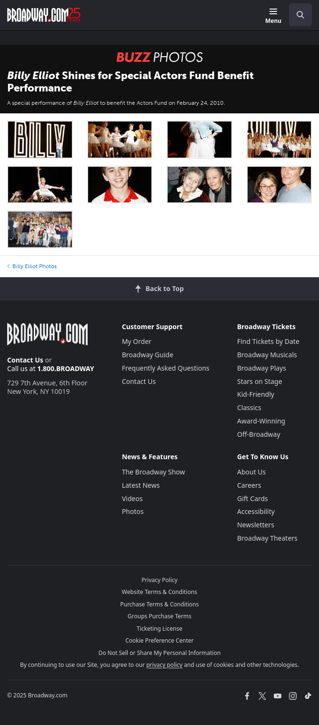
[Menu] (273, 16)
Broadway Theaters (267, 538)
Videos (132, 498)
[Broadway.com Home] (43, 15)
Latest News (141, 485)
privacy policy (164, 665)
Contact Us (25, 359)
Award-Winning (261, 420)
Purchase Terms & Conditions (159, 604)
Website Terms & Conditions (159, 592)
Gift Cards (252, 498)
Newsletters (255, 524)
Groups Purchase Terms (159, 616)
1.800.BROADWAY (65, 368)
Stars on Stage (259, 381)
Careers (249, 485)
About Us (251, 471)
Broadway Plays (261, 368)
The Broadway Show (153, 471)
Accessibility (256, 511)
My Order (136, 341)
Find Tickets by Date (268, 341)
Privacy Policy (159, 580)
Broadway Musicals (267, 354)
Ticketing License (159, 628)
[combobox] (296, 14)
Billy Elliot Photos (32, 266)
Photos (133, 511)
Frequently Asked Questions (165, 368)
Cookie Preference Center (159, 640)
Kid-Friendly (255, 394)
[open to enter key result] (300, 14)
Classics (249, 407)
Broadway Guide (147, 354)
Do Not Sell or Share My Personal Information (160, 653)
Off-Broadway (258, 434)
